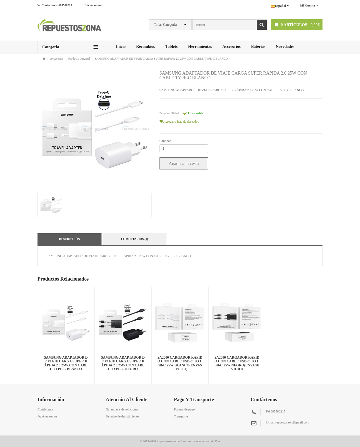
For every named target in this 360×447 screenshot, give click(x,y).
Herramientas (200, 46)
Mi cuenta (309, 5)
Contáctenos (46, 409)
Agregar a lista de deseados (179, 121)
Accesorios (231, 46)
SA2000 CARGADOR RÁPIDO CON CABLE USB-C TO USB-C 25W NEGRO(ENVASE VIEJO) (237, 363)
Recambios (145, 46)
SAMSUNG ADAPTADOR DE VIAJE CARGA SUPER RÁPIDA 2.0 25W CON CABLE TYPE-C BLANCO (161, 58)
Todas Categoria (165, 25)
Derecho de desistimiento (122, 416)
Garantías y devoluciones (122, 409)
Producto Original (79, 58)
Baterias (258, 46)
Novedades (285, 46)
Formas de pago (184, 409)
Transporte (181, 416)
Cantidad (166, 141)
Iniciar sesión (93, 5)
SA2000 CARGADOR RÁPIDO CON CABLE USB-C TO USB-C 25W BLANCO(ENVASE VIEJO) (180, 363)
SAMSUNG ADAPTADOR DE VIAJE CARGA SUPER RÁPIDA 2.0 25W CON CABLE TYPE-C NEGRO (123, 363)
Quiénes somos (47, 416)
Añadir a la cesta (184, 163)
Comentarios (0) (134, 239)
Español (279, 6)
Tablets (171, 46)
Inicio (121, 46)
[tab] (51, 205)
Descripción (69, 239)
